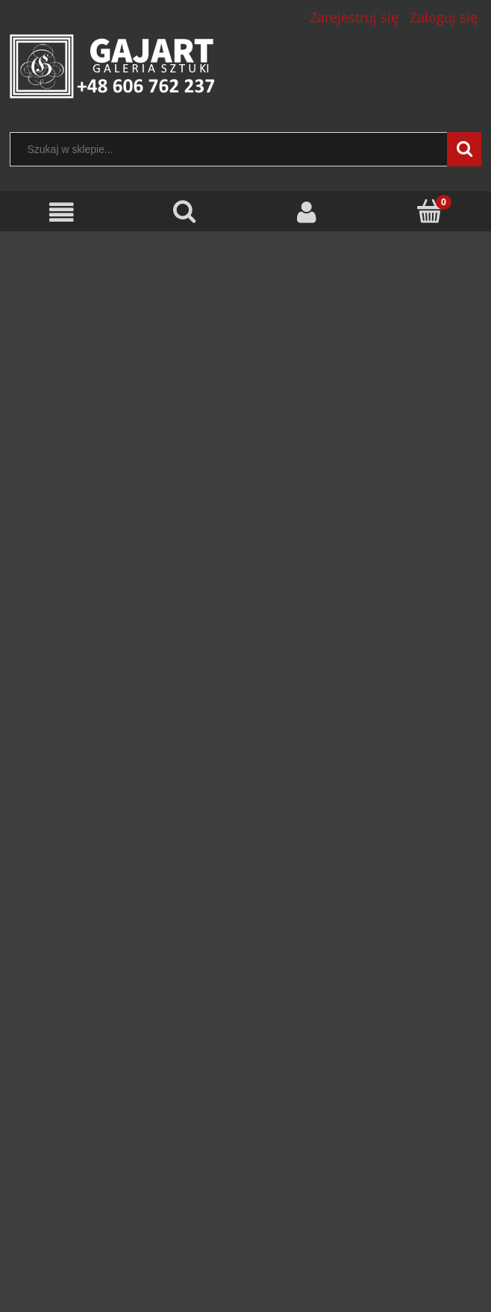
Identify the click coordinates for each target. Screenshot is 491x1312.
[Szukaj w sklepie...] (464, 149)
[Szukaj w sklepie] (232, 149)
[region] (245, 589)
